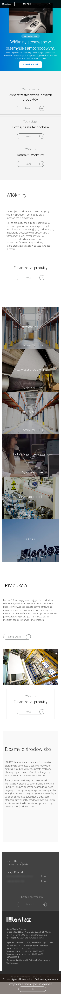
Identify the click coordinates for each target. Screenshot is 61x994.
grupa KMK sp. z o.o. (41, 847)
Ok (32, 989)
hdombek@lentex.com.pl (18, 899)
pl (51, 3)
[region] (30, 35)
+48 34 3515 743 (14, 904)
